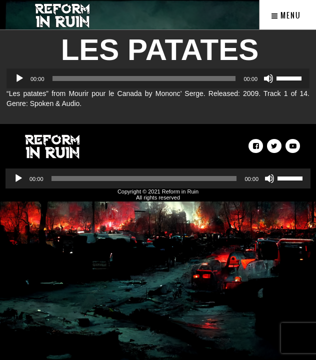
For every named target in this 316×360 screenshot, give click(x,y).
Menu (286, 15)
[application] (158, 78)
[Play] (19, 79)
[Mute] (269, 79)
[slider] (144, 78)
